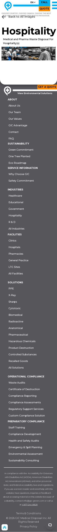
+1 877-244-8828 (30, 504)
